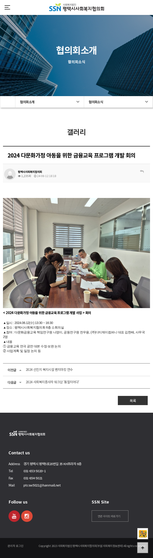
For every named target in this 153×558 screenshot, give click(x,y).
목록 (133, 400)
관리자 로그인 (15, 546)
